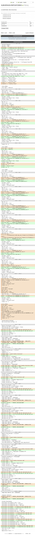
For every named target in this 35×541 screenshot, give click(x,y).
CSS (29, 533)
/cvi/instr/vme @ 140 (7, 16)
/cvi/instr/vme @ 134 (7, 14)
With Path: (3, 24)
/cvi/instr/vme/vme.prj (17, 41)
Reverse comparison (7, 18)
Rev (30, 21)
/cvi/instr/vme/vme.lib (17, 35)
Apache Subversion (18, 533)
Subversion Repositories (11, 5)
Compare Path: (4, 21)
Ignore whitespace (30, 32)
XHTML (27, 533)
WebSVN (10, 533)
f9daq (26, 5)
